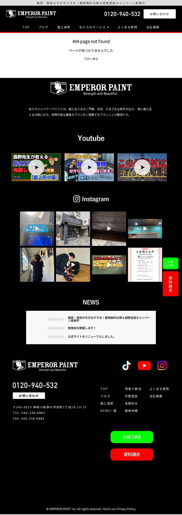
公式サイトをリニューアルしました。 (95, 337)
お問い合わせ (160, 14)
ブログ (44, 27)
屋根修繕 (131, 411)
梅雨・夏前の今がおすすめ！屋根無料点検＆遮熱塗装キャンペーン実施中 (109, 319)
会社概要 (153, 27)
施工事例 (64, 27)
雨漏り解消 (133, 389)
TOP (26, 27)
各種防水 (131, 404)
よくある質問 (127, 27)
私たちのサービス (94, 27)
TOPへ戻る (91, 59)
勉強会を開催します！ (84, 328)
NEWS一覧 (108, 411)
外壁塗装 (131, 397)
